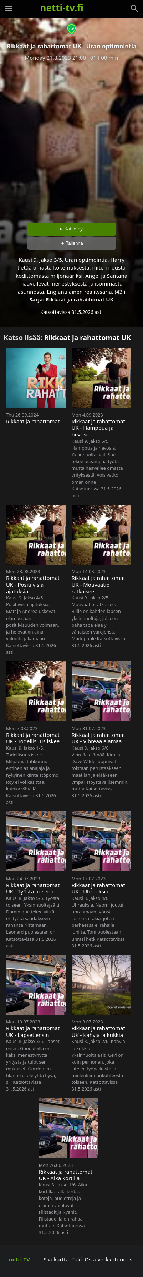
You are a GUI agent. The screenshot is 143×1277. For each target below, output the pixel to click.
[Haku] (134, 8)
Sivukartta (56, 1259)
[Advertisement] (71, 139)
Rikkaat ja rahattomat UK (80, 299)
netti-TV (19, 1259)
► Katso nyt (72, 228)
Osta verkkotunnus (108, 1259)
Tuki (77, 1259)
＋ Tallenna (71, 243)
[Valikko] (8, 8)
